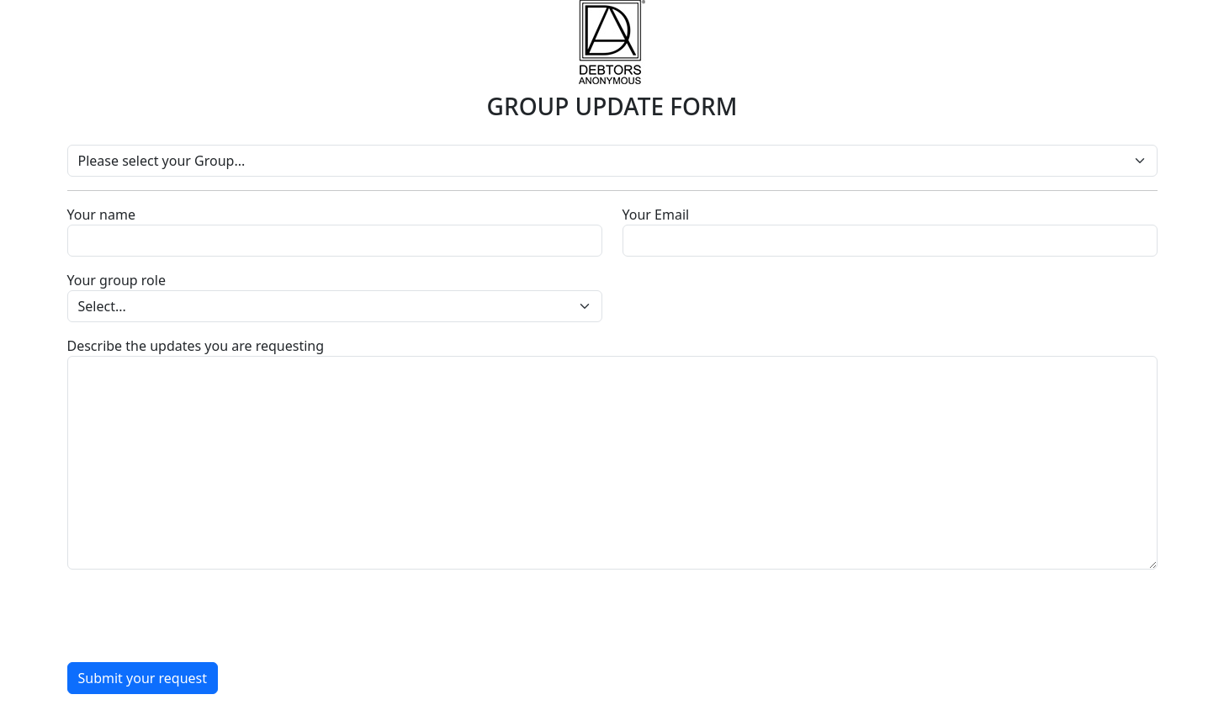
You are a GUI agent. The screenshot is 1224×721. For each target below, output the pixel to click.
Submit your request (143, 678)
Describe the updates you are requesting (196, 346)
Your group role (116, 280)
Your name (101, 214)
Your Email (656, 214)
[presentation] (195, 616)
